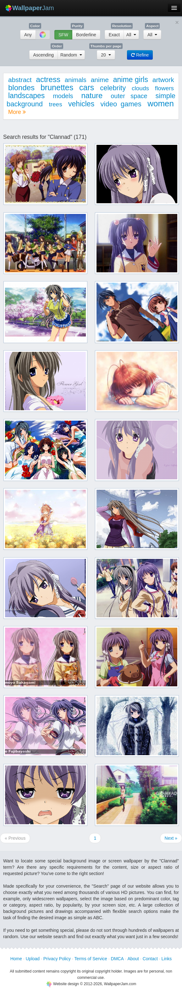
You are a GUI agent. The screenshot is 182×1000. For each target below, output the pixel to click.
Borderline (86, 34)
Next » (171, 838)
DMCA (117, 958)
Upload (33, 958)
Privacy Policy (57, 958)
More (17, 112)
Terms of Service (90, 958)
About (133, 958)
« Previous (15, 838)
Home (16, 958)
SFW (63, 34)
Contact (150, 958)
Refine (140, 54)
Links (167, 958)
